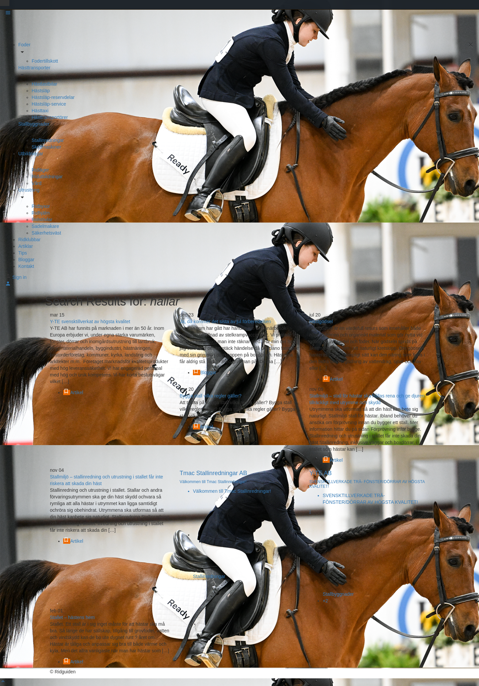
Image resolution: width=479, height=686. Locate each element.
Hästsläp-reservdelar (53, 97)
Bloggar (26, 259)
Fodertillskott (45, 61)
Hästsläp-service (49, 104)
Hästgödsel (321, 321)
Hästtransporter (34, 67)
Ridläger (40, 170)
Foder (24, 44)
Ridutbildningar (47, 176)
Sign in (19, 277)
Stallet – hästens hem (72, 617)
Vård (37, 183)
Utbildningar (30, 153)
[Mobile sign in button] (8, 285)
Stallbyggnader (33, 124)
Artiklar (25, 246)
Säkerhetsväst (46, 233)
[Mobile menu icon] (239, 13)
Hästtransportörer (50, 117)
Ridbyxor (41, 206)
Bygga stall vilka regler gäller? (210, 395)
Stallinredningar (48, 140)
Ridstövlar (42, 219)
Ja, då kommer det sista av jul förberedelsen (225, 321)
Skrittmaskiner (46, 147)
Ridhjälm (41, 213)
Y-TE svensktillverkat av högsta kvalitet (90, 321)
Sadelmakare (45, 226)
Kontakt (26, 266)
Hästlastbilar (44, 84)
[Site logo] (23, 29)
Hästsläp (41, 90)
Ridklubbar (29, 239)
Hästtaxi (40, 110)
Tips (22, 253)
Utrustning (29, 190)
